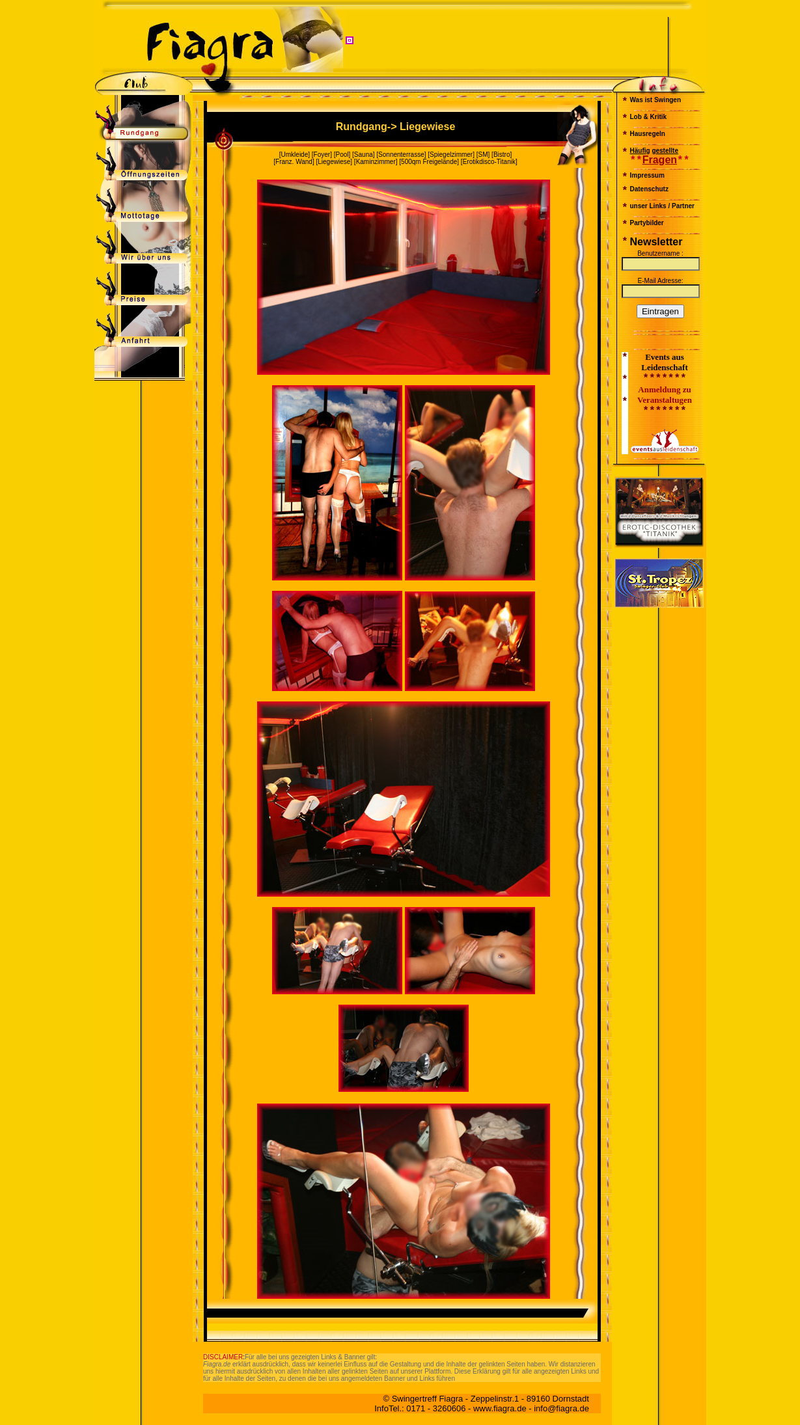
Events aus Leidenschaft (664, 362)
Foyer (322, 154)
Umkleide (295, 154)
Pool (341, 154)
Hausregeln (647, 133)
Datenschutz (649, 189)
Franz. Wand (293, 161)
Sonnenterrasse (401, 154)
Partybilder (647, 222)
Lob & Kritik (648, 116)
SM (483, 154)
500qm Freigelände (429, 161)
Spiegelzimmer (451, 154)
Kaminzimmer (376, 161)
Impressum (647, 175)
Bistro (501, 154)
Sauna (363, 154)
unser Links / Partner (662, 206)
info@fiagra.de (561, 1408)
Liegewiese (334, 161)
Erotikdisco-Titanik (489, 161)
